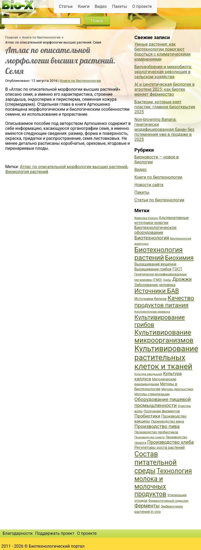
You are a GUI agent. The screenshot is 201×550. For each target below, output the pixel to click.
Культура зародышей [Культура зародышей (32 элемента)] (148, 374)
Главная (11, 37)
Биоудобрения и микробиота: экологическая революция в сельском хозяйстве (163, 71)
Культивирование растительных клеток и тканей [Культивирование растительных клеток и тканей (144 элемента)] (166, 357)
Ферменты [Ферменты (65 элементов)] (147, 506)
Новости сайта (149, 184)
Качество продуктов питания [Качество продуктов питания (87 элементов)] (164, 302)
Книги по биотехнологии (41, 37)
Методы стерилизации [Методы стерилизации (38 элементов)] (152, 394)
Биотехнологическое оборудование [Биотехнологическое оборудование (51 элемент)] (156, 230)
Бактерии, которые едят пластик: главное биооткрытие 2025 (165, 106)
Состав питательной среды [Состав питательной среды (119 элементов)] (156, 462)
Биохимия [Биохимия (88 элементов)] (179, 257)
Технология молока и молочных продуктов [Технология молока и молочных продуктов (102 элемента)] (163, 482)
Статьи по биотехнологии (160, 199)
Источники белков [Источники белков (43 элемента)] (151, 299)
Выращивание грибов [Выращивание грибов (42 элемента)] (153, 269)
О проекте (142, 6)
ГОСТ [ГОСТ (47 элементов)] (177, 269)
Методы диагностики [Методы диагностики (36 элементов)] (177, 389)
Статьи (65, 6)
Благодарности (17, 533)
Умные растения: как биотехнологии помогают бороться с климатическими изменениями (163, 52)
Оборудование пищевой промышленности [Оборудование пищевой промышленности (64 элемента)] (163, 402)
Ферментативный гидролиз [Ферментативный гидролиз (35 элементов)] (168, 501)
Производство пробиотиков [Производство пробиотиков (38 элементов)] (156, 432)
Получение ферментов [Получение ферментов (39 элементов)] (162, 411)
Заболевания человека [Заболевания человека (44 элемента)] (155, 285)
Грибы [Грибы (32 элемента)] (167, 280)
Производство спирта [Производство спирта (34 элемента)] (150, 437)
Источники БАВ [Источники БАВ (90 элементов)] (157, 291)
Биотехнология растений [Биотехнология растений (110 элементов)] (159, 253)
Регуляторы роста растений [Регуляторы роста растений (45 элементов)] (160, 447)
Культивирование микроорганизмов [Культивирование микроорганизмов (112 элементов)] (164, 336)
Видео (101, 6)
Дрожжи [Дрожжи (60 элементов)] (182, 279)
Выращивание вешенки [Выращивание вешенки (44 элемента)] (155, 264)
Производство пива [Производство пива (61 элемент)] (157, 426)
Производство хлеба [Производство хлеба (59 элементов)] (170, 442)
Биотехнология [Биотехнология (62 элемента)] (152, 238)
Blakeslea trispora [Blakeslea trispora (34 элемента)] (146, 218)
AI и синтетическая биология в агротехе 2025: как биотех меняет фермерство (165, 89)
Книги (84, 6)
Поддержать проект (54, 533)
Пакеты (119, 6)
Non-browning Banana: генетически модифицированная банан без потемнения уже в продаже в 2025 (164, 129)
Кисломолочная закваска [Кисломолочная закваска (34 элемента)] (152, 311)
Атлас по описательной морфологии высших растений (73, 166)
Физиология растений (26, 171)
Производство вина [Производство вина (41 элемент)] (167, 421)
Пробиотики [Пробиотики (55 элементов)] (147, 416)
